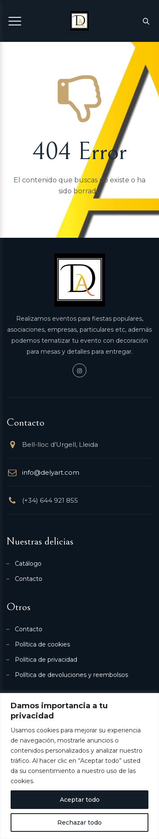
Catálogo (28, 563)
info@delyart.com (50, 472)
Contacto (28, 579)
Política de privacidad (46, 659)
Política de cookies (42, 644)
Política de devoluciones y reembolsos (71, 675)
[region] (79, 766)
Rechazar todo (79, 822)
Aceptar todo (80, 799)
